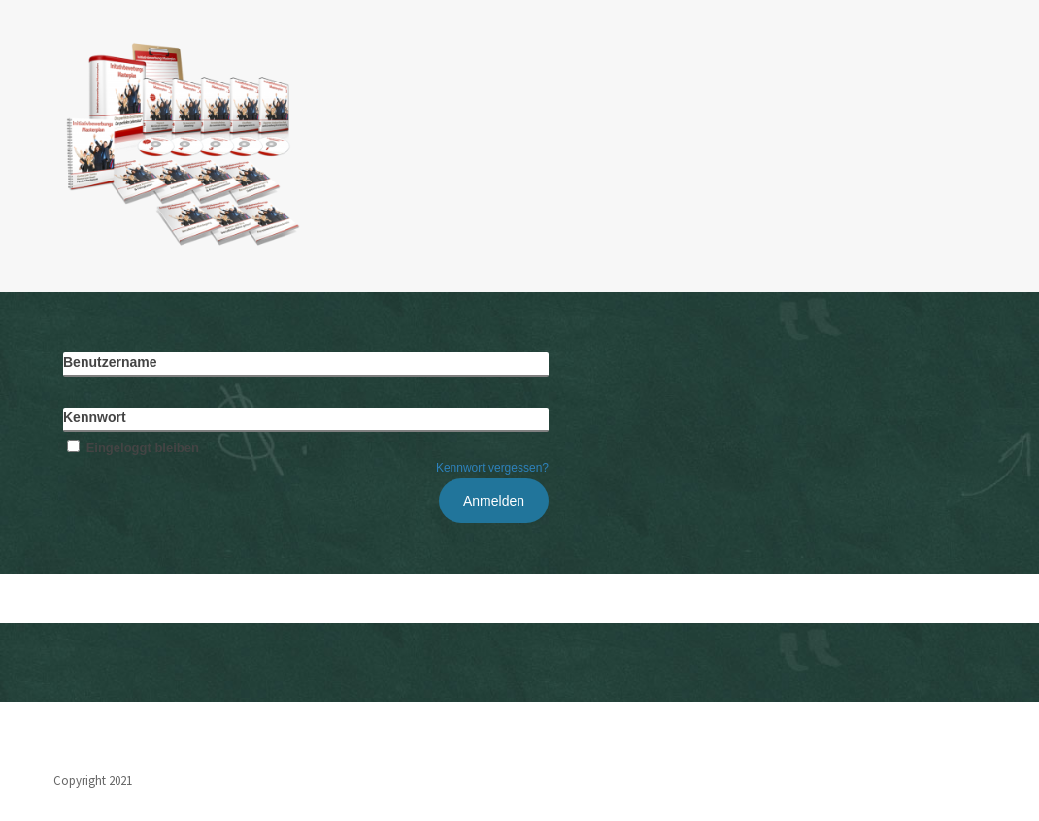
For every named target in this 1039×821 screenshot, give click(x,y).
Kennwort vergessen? (492, 468)
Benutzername (109, 362)
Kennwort (94, 417)
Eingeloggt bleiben (131, 448)
